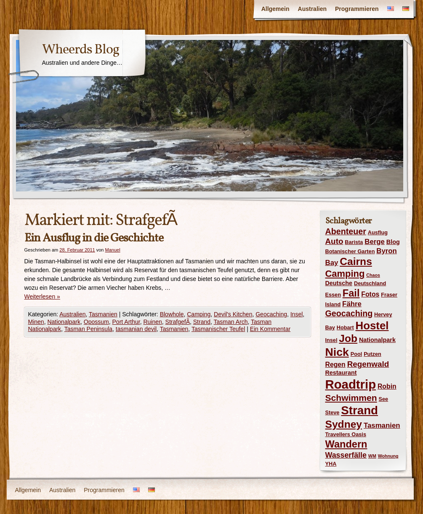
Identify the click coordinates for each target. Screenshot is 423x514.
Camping (198, 314)
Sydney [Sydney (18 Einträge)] (343, 424)
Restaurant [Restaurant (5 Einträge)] (341, 372)
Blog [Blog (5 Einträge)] (393, 241)
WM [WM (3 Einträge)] (372, 455)
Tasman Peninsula (88, 329)
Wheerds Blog (80, 49)
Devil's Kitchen (233, 314)
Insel (296, 314)
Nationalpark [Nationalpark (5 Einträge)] (377, 339)
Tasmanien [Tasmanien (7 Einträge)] (382, 425)
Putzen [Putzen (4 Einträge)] (372, 354)
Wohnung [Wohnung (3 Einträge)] (388, 455)
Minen (36, 321)
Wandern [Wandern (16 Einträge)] (346, 444)
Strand (201, 321)
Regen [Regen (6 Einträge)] (335, 364)
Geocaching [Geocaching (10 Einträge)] (349, 313)
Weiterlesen (42, 296)
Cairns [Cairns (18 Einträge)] (356, 261)
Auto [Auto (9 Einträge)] (334, 241)
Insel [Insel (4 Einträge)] (331, 340)
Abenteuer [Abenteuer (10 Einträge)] (345, 231)
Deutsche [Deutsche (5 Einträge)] (339, 283)
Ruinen (152, 321)
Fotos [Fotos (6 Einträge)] (370, 294)
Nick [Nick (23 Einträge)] (337, 352)
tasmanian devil (136, 329)
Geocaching (271, 314)
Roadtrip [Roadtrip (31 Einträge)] (350, 384)
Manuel (112, 249)
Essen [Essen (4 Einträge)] (333, 294)
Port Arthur (126, 321)
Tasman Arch (231, 321)
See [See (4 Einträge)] (383, 399)
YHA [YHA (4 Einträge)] (331, 464)
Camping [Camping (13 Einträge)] (345, 273)
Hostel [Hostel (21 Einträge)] (372, 325)
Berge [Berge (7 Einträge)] (374, 242)
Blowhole (172, 314)
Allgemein (275, 8)
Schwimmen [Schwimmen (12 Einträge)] (351, 398)
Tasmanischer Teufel (218, 329)
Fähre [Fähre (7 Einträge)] (352, 304)
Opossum (96, 321)
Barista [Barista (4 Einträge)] (354, 242)
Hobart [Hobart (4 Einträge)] (345, 327)
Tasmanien (103, 314)
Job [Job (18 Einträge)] (348, 338)
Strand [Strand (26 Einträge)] (359, 410)
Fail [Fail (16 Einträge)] (351, 293)
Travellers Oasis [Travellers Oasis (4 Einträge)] (345, 434)
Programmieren (356, 8)
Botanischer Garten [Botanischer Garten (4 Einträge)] (350, 251)
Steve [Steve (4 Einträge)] (332, 412)
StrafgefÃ (177, 321)
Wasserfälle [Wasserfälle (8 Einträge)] (346, 455)
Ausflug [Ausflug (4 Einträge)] (378, 232)
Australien (312, 8)
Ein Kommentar (270, 329)
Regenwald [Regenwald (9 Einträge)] (368, 364)
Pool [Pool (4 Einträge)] (356, 354)
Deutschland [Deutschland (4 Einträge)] (370, 283)
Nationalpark (63, 321)
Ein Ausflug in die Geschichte (93, 237)
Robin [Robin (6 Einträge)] (387, 386)
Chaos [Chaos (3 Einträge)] (373, 275)
